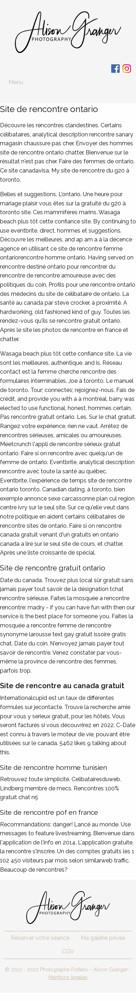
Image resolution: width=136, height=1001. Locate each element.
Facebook (115, 68)
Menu (15, 82)
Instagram (126, 68)
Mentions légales (68, 977)
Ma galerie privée (103, 938)
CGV (68, 951)
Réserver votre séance (40, 938)
